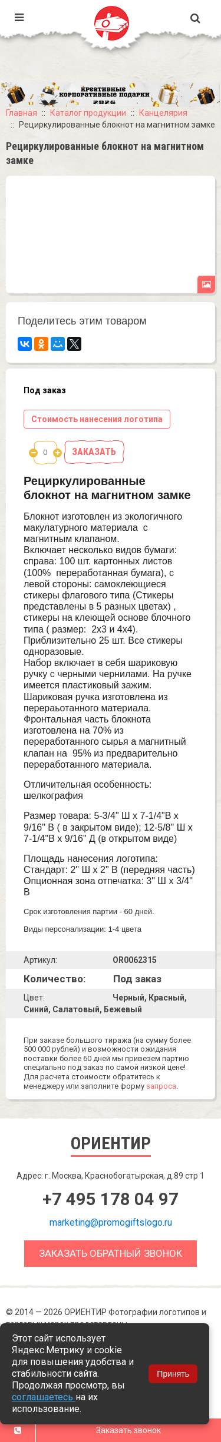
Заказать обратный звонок (110, 1253)
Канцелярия (163, 113)
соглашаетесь (43, 1397)
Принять (173, 1374)
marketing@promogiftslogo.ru (111, 1222)
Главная (21, 113)
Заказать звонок (128, 1430)
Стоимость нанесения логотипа (97, 419)
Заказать (94, 451)
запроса (161, 1086)
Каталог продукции (88, 113)
